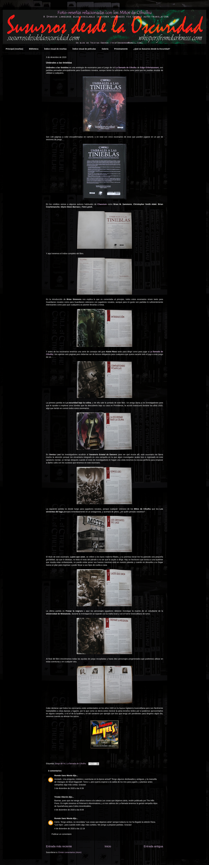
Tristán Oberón (61, 797)
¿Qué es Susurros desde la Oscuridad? (151, 49)
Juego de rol (60, 763)
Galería (105, 49)
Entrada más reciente (59, 846)
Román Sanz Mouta (63, 775)
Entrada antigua (153, 846)
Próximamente (121, 49)
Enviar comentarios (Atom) (70, 852)
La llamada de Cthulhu (126, 67)
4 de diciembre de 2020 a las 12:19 (69, 828)
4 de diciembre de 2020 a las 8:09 (69, 810)
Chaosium (102, 204)
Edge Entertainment (149, 67)
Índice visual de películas (84, 49)
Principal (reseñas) (14, 49)
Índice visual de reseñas (55, 49)
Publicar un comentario (61, 834)
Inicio (108, 846)
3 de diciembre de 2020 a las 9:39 (69, 788)
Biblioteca (33, 49)
